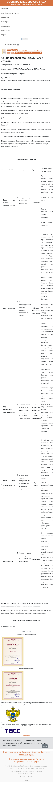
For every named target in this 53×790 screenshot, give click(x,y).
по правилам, (29, 740)
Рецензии (5, 17)
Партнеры (26, 736)
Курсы (3, 35)
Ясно (45, 746)
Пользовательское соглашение (22, 759)
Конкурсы (5, 22)
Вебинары (5, 30)
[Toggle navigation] (12, 45)
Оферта (36, 761)
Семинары (5, 26)
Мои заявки (26, 631)
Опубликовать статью (10, 13)
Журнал (4, 9)
